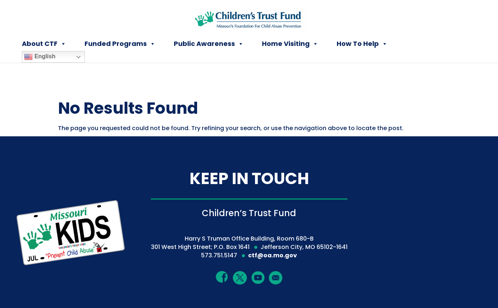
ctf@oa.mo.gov (272, 255)
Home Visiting (290, 43)
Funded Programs (120, 43)
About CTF (44, 43)
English (39, 56)
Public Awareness (209, 43)
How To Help (362, 43)
